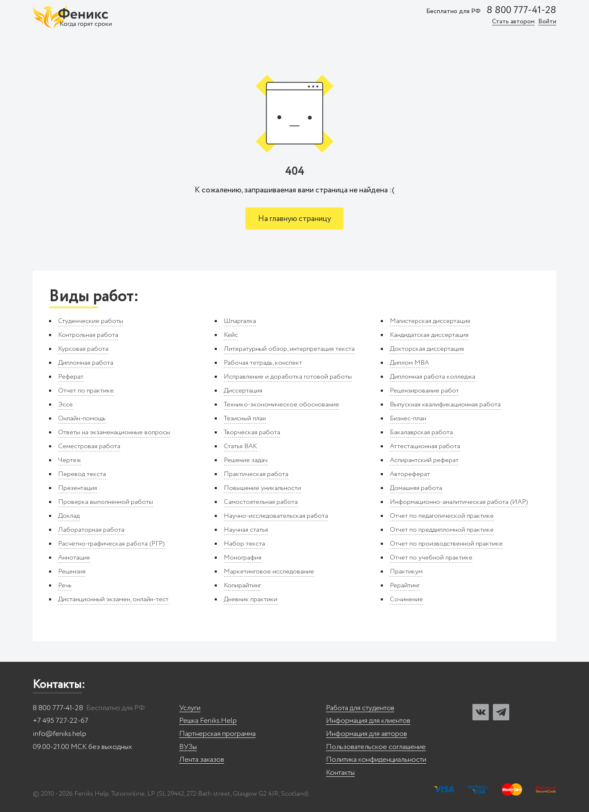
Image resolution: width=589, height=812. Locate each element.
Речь (65, 585)
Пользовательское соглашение (376, 747)
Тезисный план (245, 418)
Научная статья (246, 530)
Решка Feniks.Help (208, 721)
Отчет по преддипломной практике (442, 530)
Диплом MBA (409, 363)
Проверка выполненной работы (105, 502)
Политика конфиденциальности (376, 760)
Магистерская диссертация (430, 321)
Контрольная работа (88, 335)
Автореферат (410, 474)
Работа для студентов (360, 708)
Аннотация (74, 557)
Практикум (406, 571)
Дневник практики (250, 599)
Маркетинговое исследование (269, 571)
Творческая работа (252, 432)
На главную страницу (294, 219)
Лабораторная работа (91, 530)
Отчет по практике (86, 390)
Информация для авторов (366, 734)
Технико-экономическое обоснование (281, 404)
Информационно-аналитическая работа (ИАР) (459, 502)
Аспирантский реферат (424, 460)
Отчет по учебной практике (431, 557)
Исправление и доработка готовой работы (288, 376)
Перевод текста (82, 474)
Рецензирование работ (424, 390)
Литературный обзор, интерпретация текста (289, 349)
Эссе (65, 404)
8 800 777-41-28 (521, 11)
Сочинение (406, 599)
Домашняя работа (416, 488)
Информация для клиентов (368, 721)
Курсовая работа (83, 349)
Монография (242, 557)
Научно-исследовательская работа (276, 516)
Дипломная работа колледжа (432, 376)
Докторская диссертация (427, 349)
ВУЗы (188, 747)
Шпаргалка (240, 321)
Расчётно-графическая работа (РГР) (111, 543)
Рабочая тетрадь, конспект (263, 363)
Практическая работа (256, 474)
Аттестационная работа (425, 446)
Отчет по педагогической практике (442, 516)
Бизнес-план (408, 418)
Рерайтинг (405, 585)
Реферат (70, 376)
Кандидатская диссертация (429, 335)
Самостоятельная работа (261, 502)
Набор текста (244, 543)
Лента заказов (201, 760)
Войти (547, 21)
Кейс (231, 335)
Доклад (69, 516)
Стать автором (513, 21)
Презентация (77, 488)
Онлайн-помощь (82, 418)
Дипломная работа (85, 363)
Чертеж (69, 460)
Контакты (340, 773)
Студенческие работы (90, 321)
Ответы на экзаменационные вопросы (114, 432)
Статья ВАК (240, 446)
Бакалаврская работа (421, 432)
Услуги (189, 708)
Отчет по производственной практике (446, 543)
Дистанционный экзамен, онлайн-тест (113, 599)
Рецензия (71, 571)
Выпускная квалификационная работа (445, 404)
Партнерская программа (217, 734)
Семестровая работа (89, 446)
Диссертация (243, 390)
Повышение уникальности (262, 488)
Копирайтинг (242, 585)
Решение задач (246, 460)
